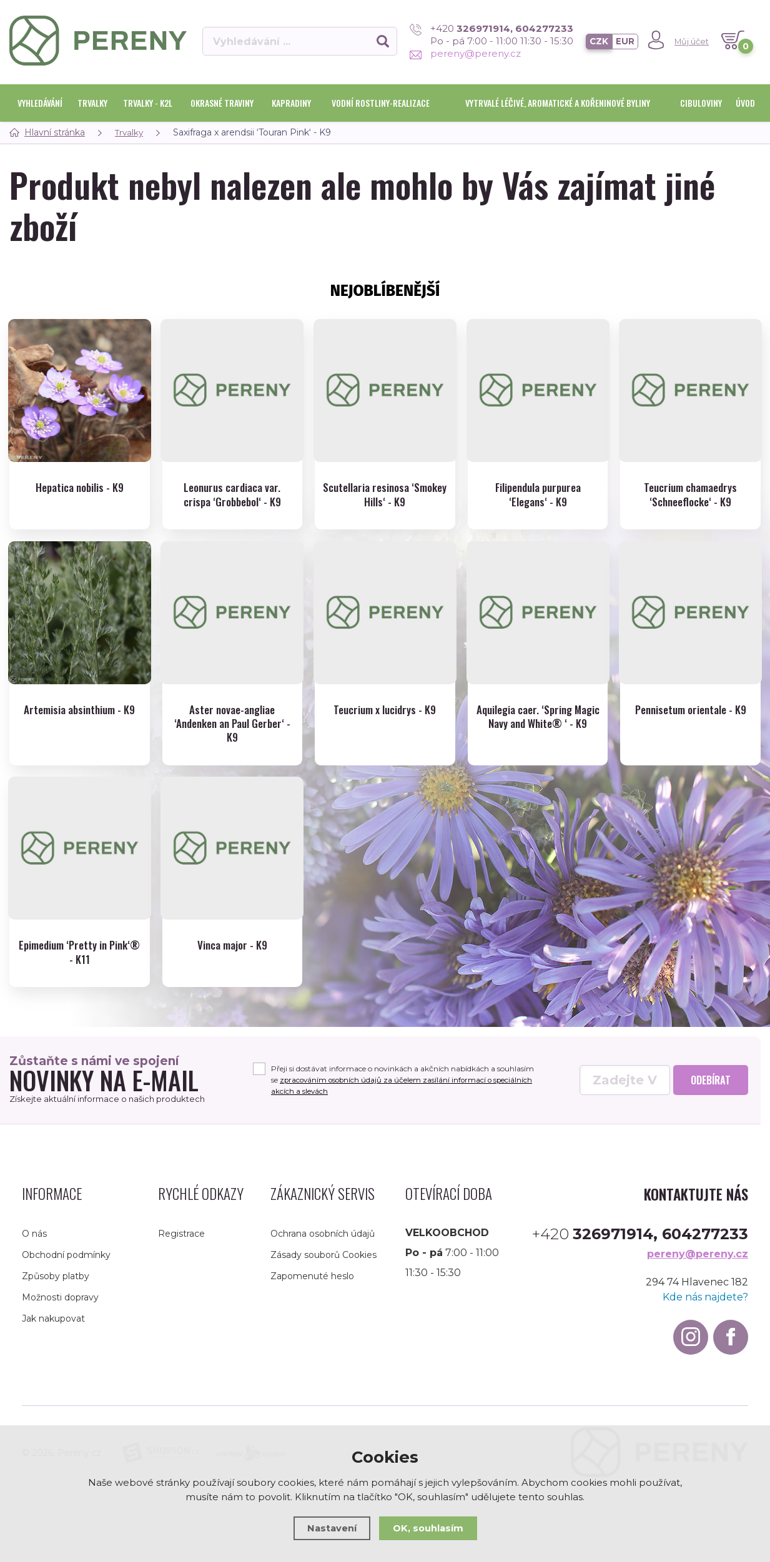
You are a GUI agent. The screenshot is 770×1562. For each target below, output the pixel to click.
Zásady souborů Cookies (323, 1260)
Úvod (745, 102)
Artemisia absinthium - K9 (79, 711)
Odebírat (711, 1085)
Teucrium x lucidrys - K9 (385, 711)
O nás (34, 1239)
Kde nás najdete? (705, 1303)
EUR (624, 41)
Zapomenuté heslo (312, 1281)
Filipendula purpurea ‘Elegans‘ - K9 (538, 494)
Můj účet (691, 41)
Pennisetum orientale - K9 (690, 711)
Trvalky (92, 102)
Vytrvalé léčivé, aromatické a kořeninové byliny (557, 102)
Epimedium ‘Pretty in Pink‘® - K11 (79, 956)
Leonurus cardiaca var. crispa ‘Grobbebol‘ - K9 (232, 494)
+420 (640, 1239)
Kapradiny (291, 102)
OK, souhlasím (429, 1528)
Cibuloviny (701, 102)
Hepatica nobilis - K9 (79, 487)
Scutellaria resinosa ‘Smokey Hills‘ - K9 (384, 494)
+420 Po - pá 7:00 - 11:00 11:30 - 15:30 (490, 34)
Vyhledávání (39, 102)
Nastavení (331, 1528)
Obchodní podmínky (66, 1260)
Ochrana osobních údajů (322, 1239)
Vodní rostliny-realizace (381, 102)
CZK (598, 41)
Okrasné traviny (222, 102)
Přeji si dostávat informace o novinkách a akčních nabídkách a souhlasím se (404, 1085)
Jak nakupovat (53, 1324)
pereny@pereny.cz (464, 53)
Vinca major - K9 (232, 948)
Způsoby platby (55, 1281)
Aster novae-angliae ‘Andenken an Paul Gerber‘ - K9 (232, 725)
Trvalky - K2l (147, 102)
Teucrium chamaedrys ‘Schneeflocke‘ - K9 (691, 494)
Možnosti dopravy (60, 1303)
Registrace (181, 1239)
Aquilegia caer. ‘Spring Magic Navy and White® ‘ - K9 (537, 725)
